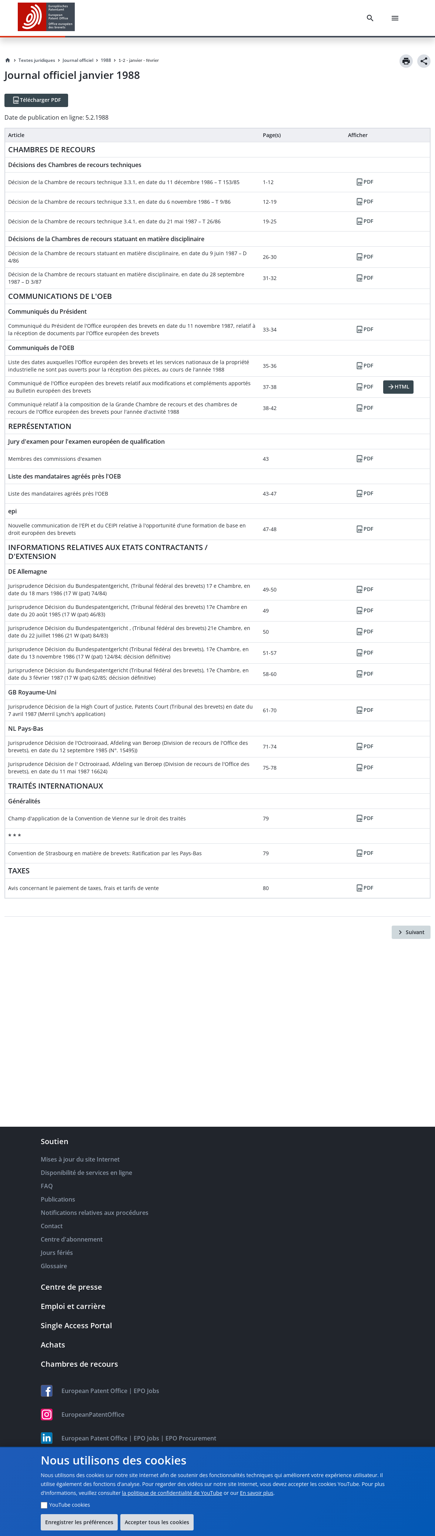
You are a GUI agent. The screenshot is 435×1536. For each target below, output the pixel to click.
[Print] (406, 61)
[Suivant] (411, 932)
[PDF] (364, 182)
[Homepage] (7, 60)
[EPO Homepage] (46, 18)
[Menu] (396, 18)
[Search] (371, 18)
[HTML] (398, 387)
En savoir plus (256, 1492)
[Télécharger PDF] (36, 100)
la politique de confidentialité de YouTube (172, 1492)
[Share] (424, 61)
